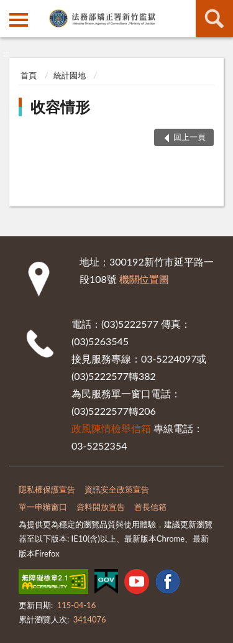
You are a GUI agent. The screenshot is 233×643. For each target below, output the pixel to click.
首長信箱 (150, 507)
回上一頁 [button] (189, 137)
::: (10, 9)
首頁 (29, 75)
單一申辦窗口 (43, 507)
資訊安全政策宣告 (117, 489)
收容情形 (60, 107)
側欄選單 (18, 20)
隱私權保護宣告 (47, 489)
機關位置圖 (144, 279)
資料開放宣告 (100, 507)
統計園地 (69, 75)
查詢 (214, 18)
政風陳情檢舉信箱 (111, 428)
